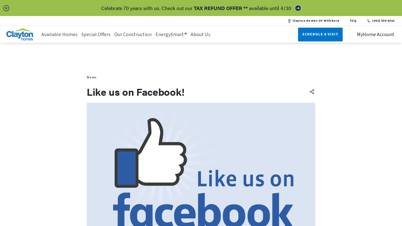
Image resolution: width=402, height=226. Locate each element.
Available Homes (59, 34)
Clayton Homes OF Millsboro (314, 21)
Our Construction (133, 34)
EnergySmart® (171, 34)
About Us (200, 34)
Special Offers (96, 34)
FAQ (353, 21)
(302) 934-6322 (380, 21)
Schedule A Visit (320, 34)
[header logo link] (20, 34)
